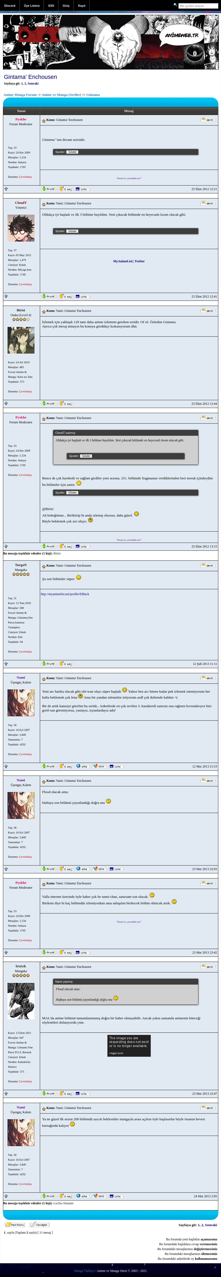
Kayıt (81, 5)
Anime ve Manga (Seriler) (61, 95)
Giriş (66, 5)
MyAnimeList (122, 261)
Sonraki (33, 83)
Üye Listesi (32, 5)
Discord (9, 5)
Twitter (140, 261)
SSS (51, 5)
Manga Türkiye (84, 1271)
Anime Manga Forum (20, 95)
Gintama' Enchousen (30, 77)
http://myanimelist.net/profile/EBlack (65, 594)
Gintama (93, 95)
